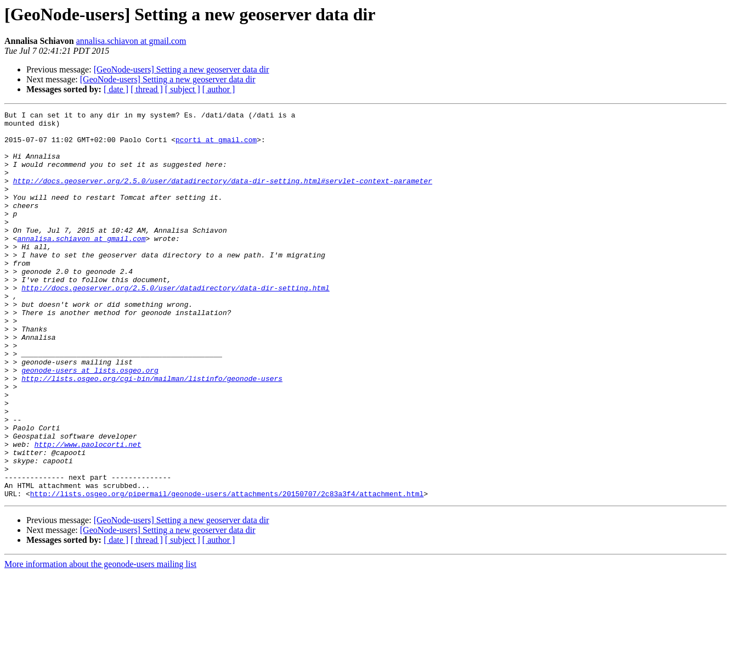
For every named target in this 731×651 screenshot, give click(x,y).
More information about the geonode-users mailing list (100, 641)
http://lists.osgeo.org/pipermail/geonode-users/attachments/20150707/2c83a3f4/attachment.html (227, 571)
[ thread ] (147, 89)
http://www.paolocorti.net (88, 512)
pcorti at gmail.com (216, 146)
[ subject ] (182, 89)
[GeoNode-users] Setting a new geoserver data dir (181, 69)
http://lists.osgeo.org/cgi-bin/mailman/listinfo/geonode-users (151, 432)
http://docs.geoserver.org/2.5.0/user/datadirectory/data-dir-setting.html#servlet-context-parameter (222, 195)
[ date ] (116, 89)
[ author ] (218, 89)
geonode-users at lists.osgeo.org (89, 423)
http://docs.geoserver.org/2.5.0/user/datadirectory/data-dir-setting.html (175, 324)
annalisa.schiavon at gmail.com (131, 41)
